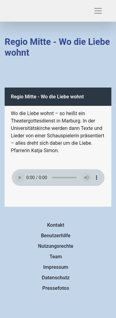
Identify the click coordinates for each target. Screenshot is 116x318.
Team (55, 257)
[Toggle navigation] (98, 11)
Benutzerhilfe (56, 235)
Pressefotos (55, 288)
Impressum (55, 267)
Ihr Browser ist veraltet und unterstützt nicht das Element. (58, 177)
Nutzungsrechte (55, 246)
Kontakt (55, 225)
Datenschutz (56, 278)
